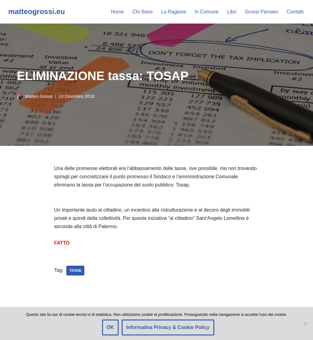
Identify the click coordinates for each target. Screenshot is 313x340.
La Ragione (173, 11)
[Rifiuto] (305, 323)
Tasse (75, 270)
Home (117, 11)
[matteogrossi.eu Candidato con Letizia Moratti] (36, 12)
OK (110, 327)
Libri (231, 11)
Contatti (295, 11)
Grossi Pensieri (261, 11)
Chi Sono (142, 11)
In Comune (207, 11)
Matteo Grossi (39, 96)
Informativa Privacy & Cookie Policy (168, 327)
